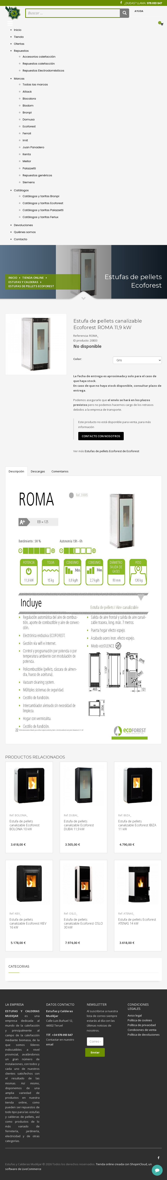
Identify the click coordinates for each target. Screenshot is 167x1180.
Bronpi (27, 112)
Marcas (19, 79)
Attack (27, 92)
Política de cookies (140, 1020)
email (49, 1044)
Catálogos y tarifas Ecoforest (43, 203)
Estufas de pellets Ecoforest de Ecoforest (112, 451)
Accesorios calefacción (39, 57)
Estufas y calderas (23, 282)
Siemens (29, 182)
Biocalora (29, 99)
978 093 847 (154, 3)
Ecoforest (29, 126)
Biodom (28, 105)
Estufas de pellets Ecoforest (31, 286)
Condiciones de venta (142, 1030)
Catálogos (21, 190)
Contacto (20, 239)
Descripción (16, 471)
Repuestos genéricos (37, 175)
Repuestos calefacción (39, 64)
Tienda (18, 37)
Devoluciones (23, 225)
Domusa (29, 119)
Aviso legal (135, 1015)
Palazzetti (29, 168)
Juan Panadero (33, 147)
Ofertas (19, 44)
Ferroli (27, 133)
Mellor (27, 161)
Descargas (38, 471)
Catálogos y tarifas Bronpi (41, 196)
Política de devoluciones (144, 1035)
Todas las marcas (35, 84)
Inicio (17, 30)
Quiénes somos (25, 232)
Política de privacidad (142, 1025)
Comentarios (60, 471)
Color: (77, 359)
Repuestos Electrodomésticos (43, 70)
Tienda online (33, 278)
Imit (25, 140)
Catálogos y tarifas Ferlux (40, 217)
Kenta (27, 154)
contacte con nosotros (101, 436)
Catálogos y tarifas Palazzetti (43, 210)
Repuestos (21, 51)
